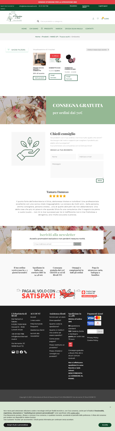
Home (37, 37)
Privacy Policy (92, 338)
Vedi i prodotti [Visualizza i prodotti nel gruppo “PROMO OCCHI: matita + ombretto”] (39, 78)
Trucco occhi (65, 37)
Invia (100, 180)
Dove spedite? (55, 320)
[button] (110, 407)
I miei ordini (35, 320)
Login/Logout (103, 6)
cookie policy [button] (75, 413)
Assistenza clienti (85, 6)
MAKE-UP (54, 37)
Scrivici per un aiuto (57, 317)
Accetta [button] (105, 425)
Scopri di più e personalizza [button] (17, 425)
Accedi (33, 317)
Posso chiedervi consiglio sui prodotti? (55, 353)
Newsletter (73, 6)
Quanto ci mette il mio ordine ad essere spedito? (56, 332)
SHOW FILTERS (16, 49)
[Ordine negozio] (97, 49)
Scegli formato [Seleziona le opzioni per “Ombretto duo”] (53, 76)
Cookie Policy (92, 340)
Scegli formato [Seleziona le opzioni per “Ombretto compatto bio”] (69, 78)
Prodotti (45, 37)
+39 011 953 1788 (17, 334)
